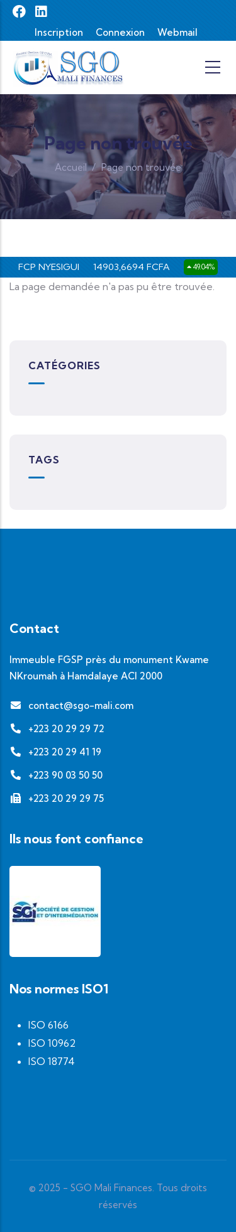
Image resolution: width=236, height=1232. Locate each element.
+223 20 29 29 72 (56, 729)
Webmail (177, 32)
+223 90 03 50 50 (56, 775)
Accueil (71, 167)
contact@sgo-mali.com (71, 705)
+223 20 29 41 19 (55, 752)
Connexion (120, 32)
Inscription (59, 32)
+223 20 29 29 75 (56, 798)
